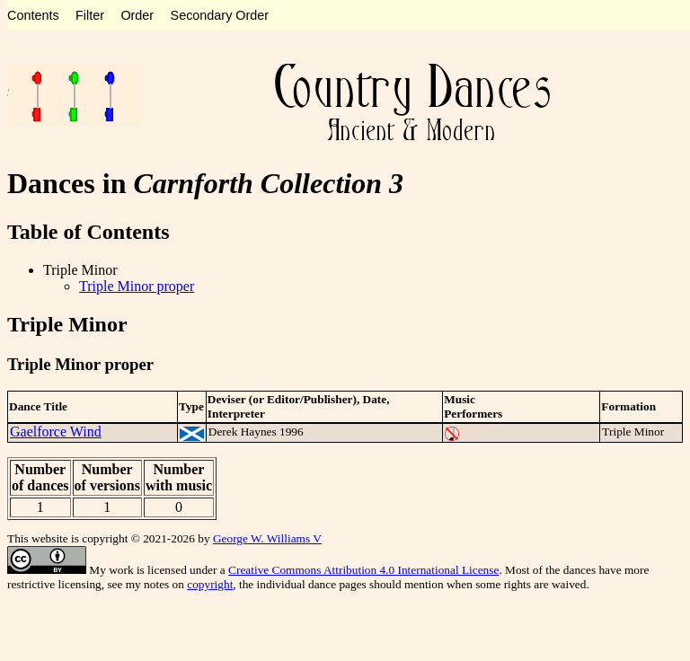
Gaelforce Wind (56, 431)
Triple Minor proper (136, 286)
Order (137, 15)
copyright (210, 584)
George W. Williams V (267, 538)
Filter (89, 15)
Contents (33, 15)
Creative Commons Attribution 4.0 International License (363, 570)
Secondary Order (220, 15)
